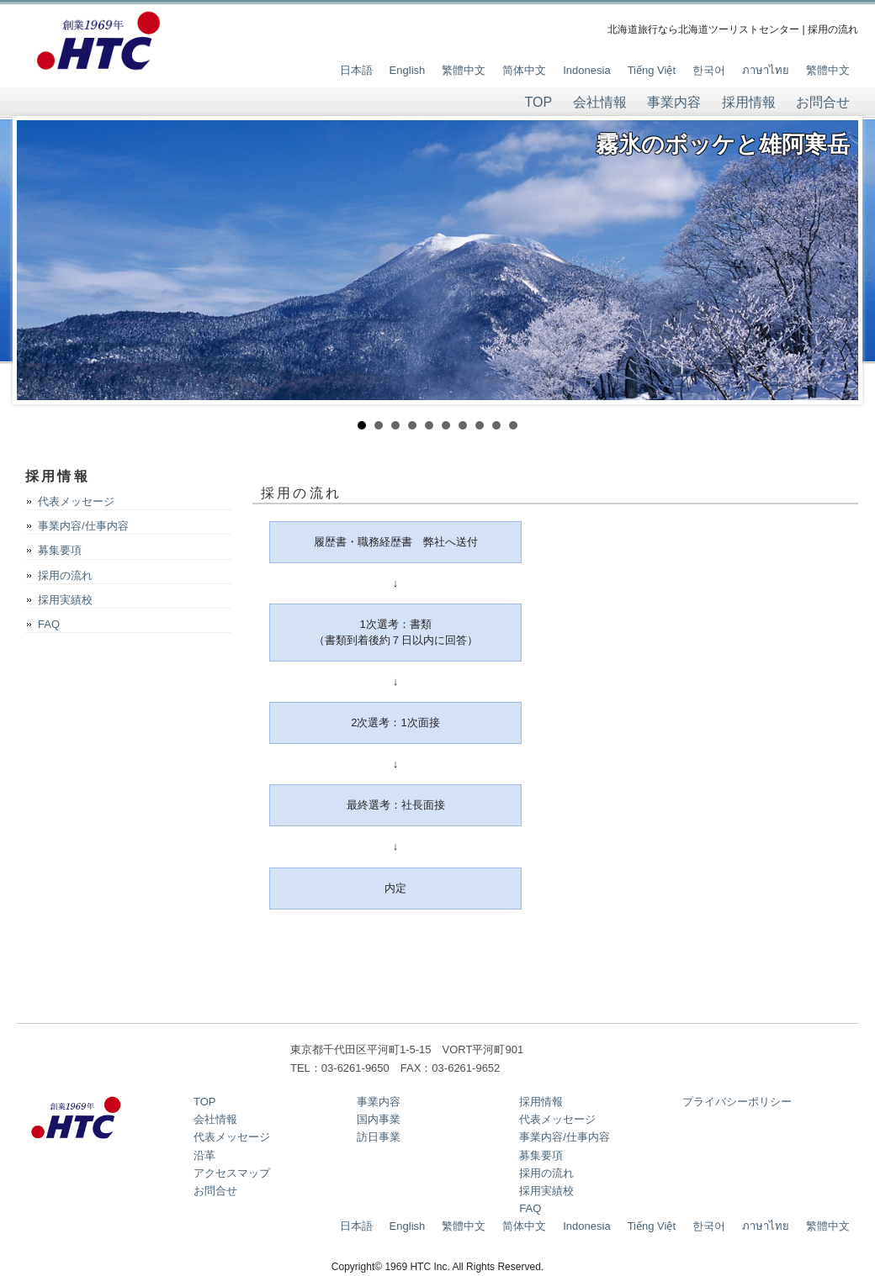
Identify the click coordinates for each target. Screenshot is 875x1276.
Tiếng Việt (652, 70)
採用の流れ (65, 575)
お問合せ (823, 102)
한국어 (708, 70)
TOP (539, 102)
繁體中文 (463, 70)
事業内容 (674, 102)
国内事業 (378, 1119)
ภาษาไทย (765, 70)
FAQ (49, 624)
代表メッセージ (76, 501)
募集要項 (60, 550)
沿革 (204, 1155)
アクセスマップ (232, 1173)
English (408, 70)
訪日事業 (378, 1137)
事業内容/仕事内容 (83, 525)
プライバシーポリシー (737, 1101)
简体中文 (524, 70)
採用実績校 (65, 599)
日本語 (356, 70)
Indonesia (586, 70)
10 (513, 425)
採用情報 (749, 102)
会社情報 (600, 102)
